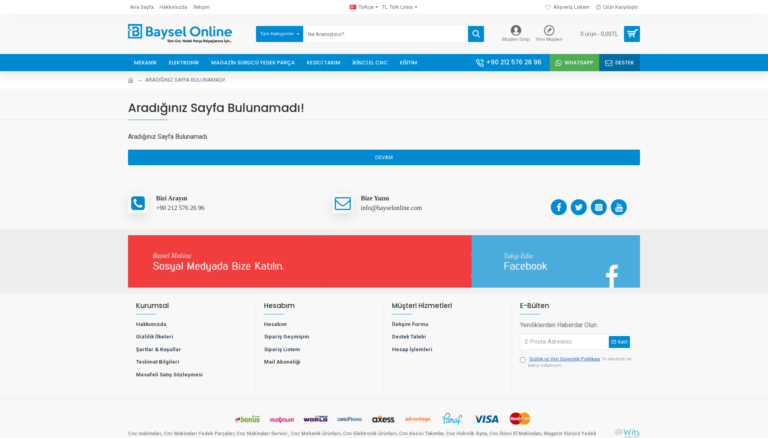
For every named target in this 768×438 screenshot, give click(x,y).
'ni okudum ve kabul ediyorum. (576, 362)
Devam (384, 157)
